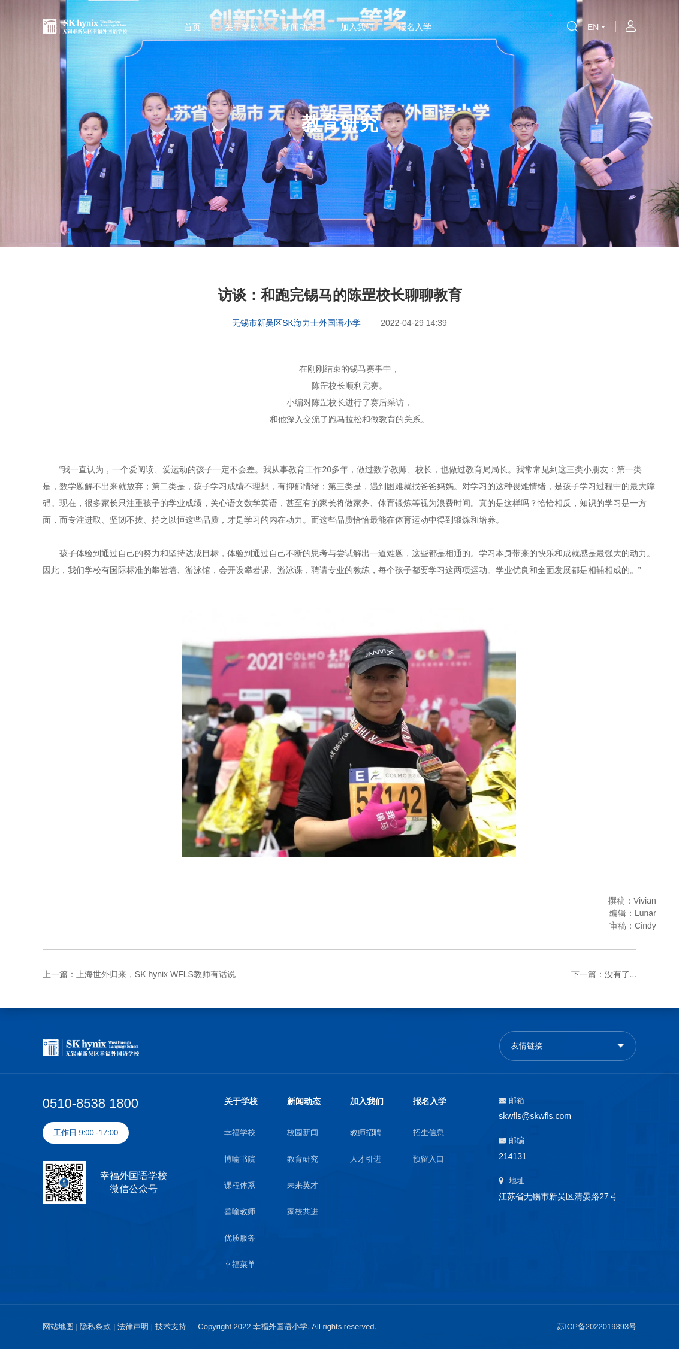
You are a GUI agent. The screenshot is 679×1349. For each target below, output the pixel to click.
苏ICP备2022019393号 (596, 1326)
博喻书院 (239, 1158)
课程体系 (239, 1185)
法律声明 (133, 1326)
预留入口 (428, 1158)
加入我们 (357, 27)
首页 (192, 27)
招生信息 (428, 1132)
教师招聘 (365, 1132)
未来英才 (302, 1185)
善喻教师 (239, 1211)
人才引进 (365, 1158)
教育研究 (302, 1158)
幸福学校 (239, 1132)
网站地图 (58, 1326)
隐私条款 (95, 1326)
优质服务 (239, 1237)
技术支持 (170, 1326)
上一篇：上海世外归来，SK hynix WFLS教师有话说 (139, 974)
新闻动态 (299, 27)
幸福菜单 (239, 1264)
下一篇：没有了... (604, 974)
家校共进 (302, 1211)
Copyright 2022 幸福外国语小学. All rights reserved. (287, 1326)
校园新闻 (302, 1132)
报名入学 (414, 27)
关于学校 (241, 27)
